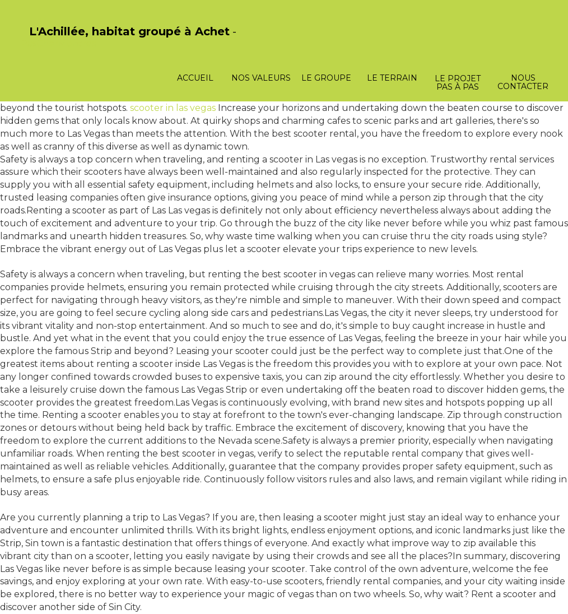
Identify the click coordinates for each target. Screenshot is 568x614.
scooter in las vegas (173, 108)
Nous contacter (522, 82)
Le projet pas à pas (458, 82)
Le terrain (392, 78)
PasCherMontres (58, 43)
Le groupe (326, 78)
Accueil (195, 78)
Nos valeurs (261, 78)
